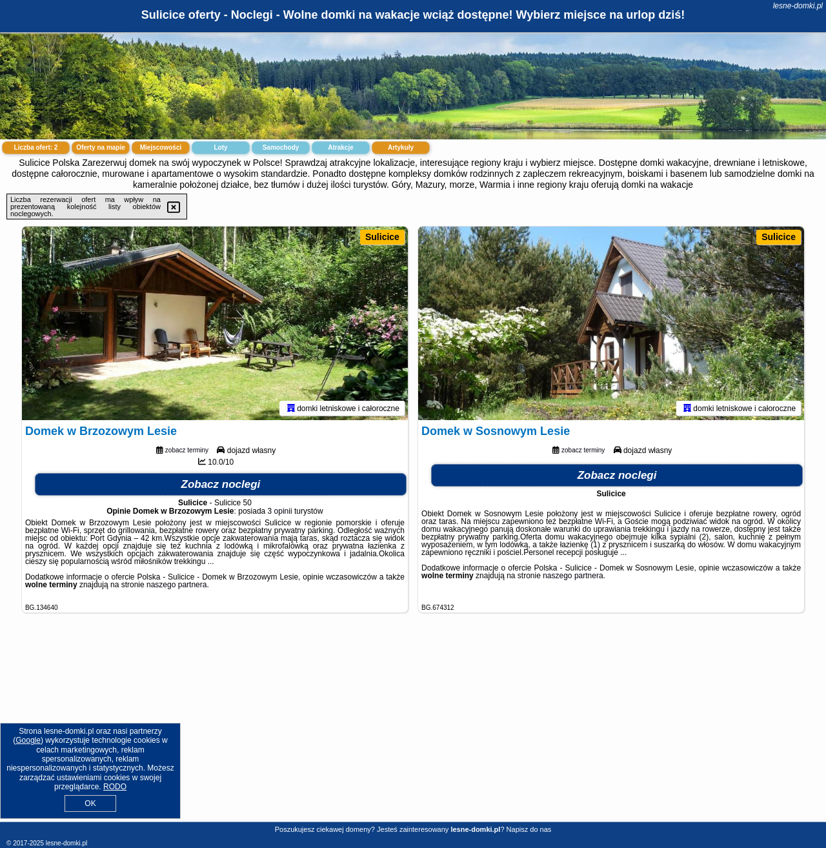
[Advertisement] (413, 727)
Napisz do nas (529, 829)
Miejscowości (160, 147)
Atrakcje (340, 147)
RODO (114, 786)
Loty (220, 147)
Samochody (281, 147)
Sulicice (382, 237)
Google (28, 740)
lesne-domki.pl (798, 5)
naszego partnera (176, 584)
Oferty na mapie (100, 147)
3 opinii (280, 511)
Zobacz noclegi (221, 484)
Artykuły (401, 147)
